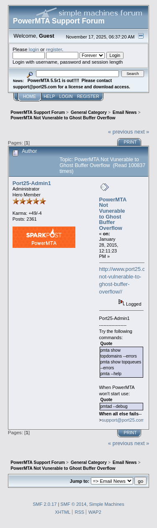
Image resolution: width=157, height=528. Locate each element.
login (34, 49)
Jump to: (79, 481)
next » (141, 132)
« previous (120, 132)
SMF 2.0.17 (45, 504)
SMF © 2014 (73, 504)
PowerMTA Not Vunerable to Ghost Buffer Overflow (112, 213)
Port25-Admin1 (32, 183)
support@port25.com (123, 419)
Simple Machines (106, 504)
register (54, 49)
